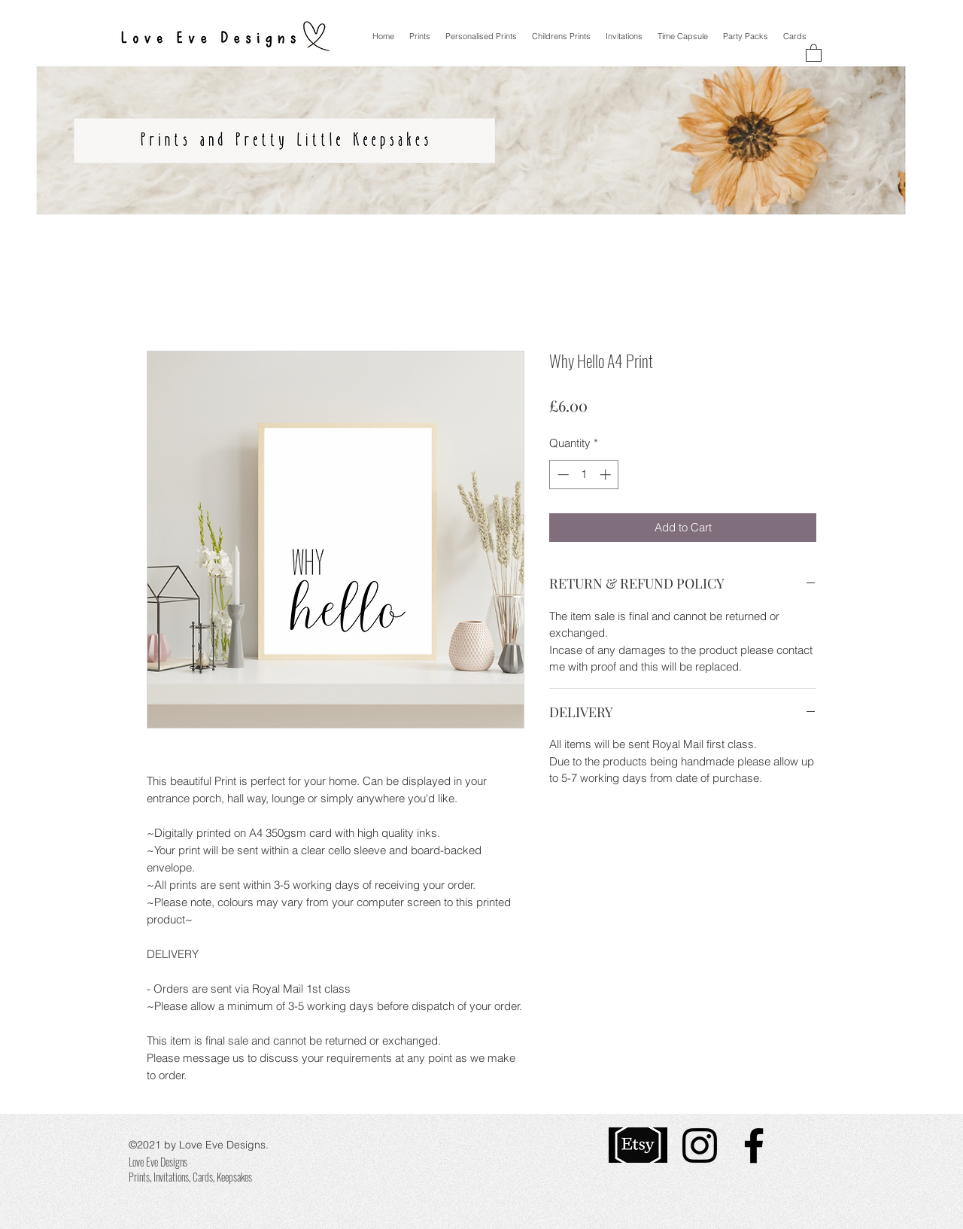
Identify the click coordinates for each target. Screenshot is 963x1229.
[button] (814, 52)
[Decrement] (561, 474)
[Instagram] (699, 1145)
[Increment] (607, 474)
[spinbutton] (584, 474)
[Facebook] (754, 1145)
